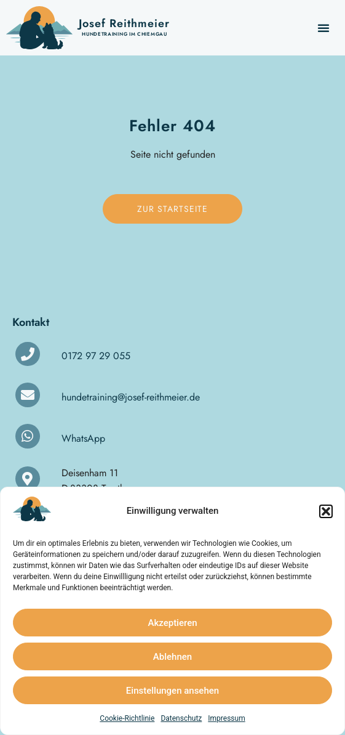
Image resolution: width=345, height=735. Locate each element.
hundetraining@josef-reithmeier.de (130, 397)
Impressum (226, 718)
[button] (326, 511)
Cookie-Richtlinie (127, 718)
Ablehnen (172, 656)
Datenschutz (181, 718)
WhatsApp (83, 438)
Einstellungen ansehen (172, 690)
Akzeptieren (172, 622)
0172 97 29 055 (95, 356)
